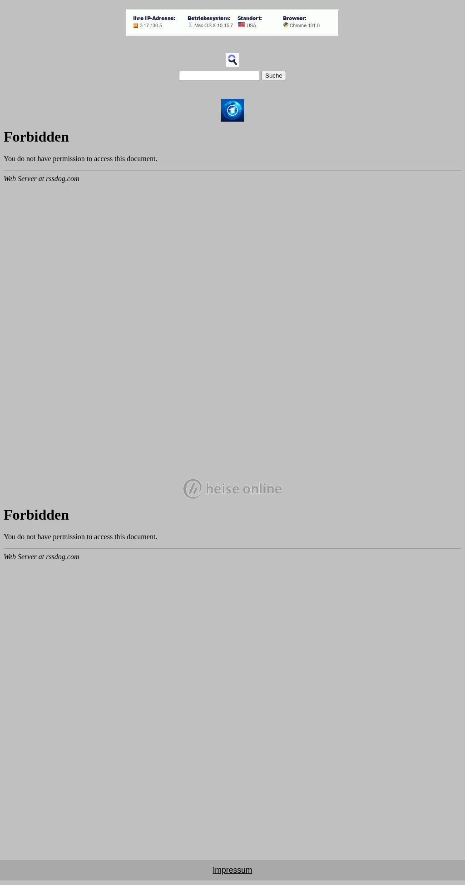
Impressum (232, 870)
